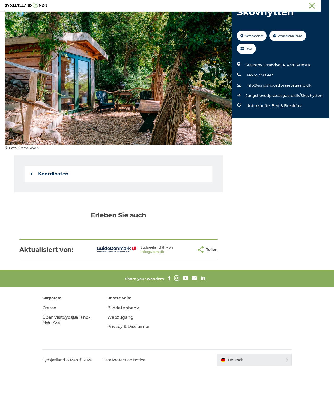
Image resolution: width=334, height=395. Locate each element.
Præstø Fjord (306, 5)
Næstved (269, 5)
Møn (253, 5)
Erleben (116, 16)
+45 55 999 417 (259, 100)
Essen (219, 16)
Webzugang (121, 342)
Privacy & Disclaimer (129, 351)
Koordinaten (49, 199)
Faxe (325, 5)
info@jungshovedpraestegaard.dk (279, 110)
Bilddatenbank (124, 332)
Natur (137, 16)
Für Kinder (161, 16)
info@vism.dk (135, 276)
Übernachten (193, 16)
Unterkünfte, (259, 130)
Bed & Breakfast (287, 130)
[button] (176, 275)
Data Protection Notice (125, 384)
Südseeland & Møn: (230, 5)
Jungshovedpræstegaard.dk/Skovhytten (284, 120)
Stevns (286, 5)
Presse (51, 332)
